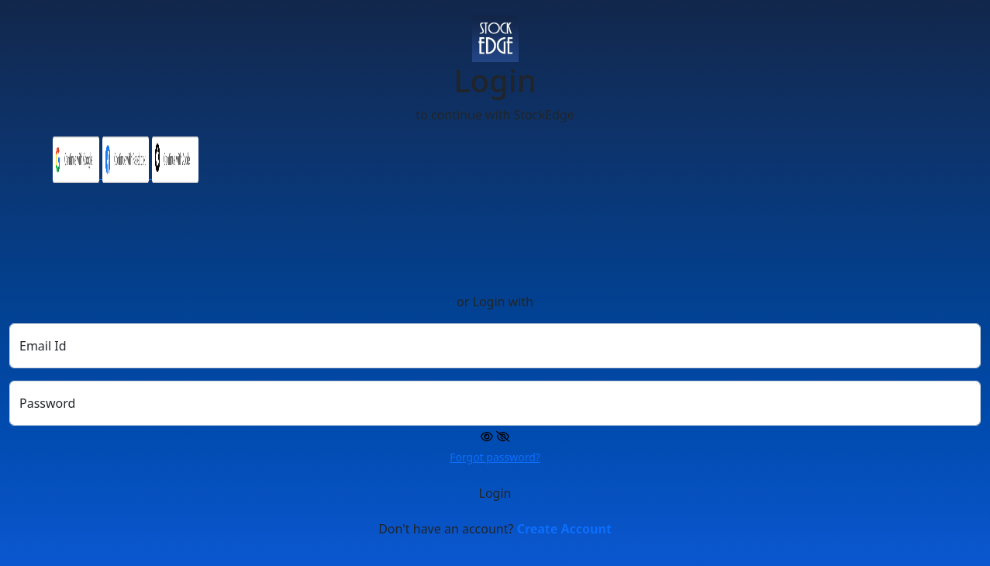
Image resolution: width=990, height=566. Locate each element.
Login (495, 493)
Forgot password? (495, 457)
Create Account (564, 528)
